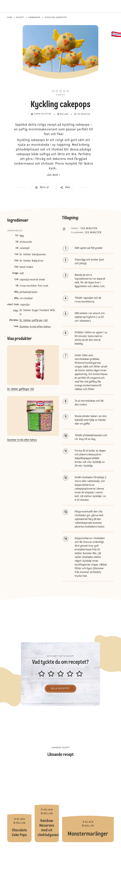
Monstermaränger (88, 803)
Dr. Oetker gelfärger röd (34, 320)
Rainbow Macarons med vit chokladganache (47, 803)
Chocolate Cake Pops (19, 803)
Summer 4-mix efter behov (35, 327)
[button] (60, 85)
